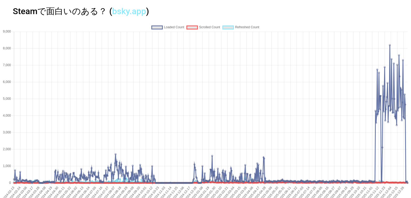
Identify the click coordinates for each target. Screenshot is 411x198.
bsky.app (129, 11)
